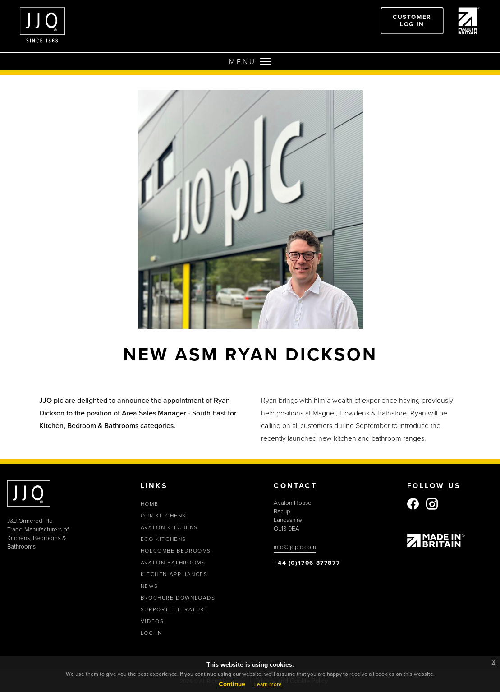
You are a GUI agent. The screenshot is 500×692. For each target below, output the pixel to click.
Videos (152, 621)
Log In (151, 633)
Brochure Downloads (178, 597)
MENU (250, 61)
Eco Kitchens (163, 539)
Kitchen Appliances (174, 574)
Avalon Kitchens (169, 527)
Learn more (268, 684)
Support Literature (174, 609)
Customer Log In (412, 20)
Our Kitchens (163, 515)
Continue (232, 683)
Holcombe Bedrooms (176, 550)
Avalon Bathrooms (173, 562)
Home (149, 503)
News (149, 586)
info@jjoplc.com (295, 546)
